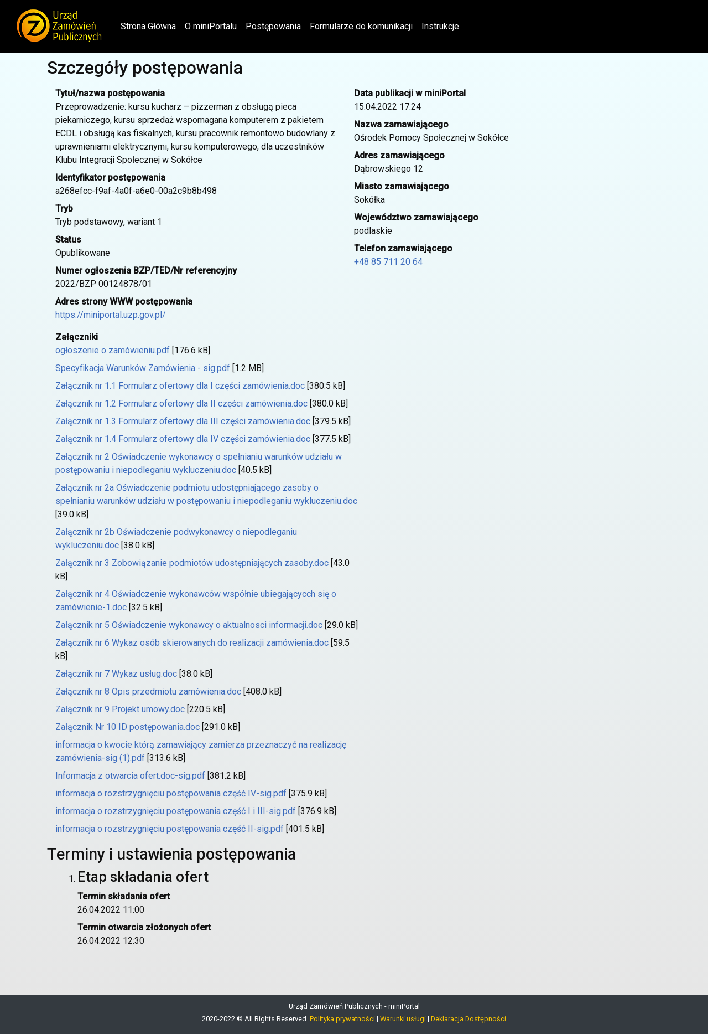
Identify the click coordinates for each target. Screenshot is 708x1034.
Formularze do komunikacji (361, 26)
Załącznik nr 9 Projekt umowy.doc (120, 709)
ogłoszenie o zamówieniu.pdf (112, 350)
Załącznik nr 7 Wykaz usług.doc (116, 673)
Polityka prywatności (342, 1019)
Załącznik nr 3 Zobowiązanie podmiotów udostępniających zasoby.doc (192, 563)
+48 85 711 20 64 (388, 261)
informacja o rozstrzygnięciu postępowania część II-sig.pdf (169, 829)
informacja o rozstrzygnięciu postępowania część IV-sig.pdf (171, 793)
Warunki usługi (403, 1019)
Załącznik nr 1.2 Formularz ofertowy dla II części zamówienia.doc (181, 403)
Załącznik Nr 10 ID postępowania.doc (127, 727)
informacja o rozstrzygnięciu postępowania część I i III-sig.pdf (175, 811)
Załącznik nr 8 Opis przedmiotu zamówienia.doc (148, 691)
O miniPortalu (211, 26)
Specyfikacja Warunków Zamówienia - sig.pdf (142, 368)
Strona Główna (150, 25)
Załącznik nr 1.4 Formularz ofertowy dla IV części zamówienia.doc (182, 439)
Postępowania (273, 26)
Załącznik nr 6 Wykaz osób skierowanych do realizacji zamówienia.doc (192, 642)
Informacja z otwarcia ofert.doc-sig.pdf (130, 775)
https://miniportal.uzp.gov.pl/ (110, 315)
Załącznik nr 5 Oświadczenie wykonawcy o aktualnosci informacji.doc (188, 625)
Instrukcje (440, 26)
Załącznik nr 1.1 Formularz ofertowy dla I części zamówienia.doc (180, 385)
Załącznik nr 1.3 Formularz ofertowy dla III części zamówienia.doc (182, 421)
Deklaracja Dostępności (468, 1019)
